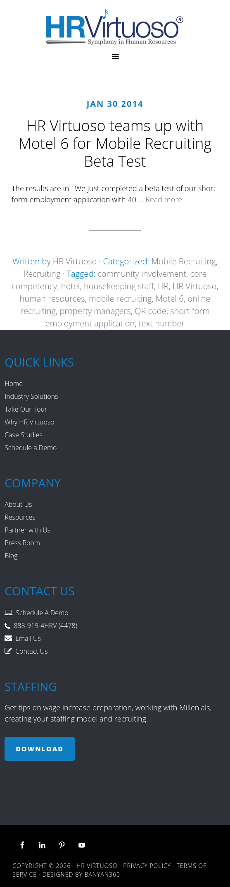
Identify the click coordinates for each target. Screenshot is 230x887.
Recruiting (41, 273)
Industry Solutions (31, 396)
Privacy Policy (147, 866)
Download (40, 748)
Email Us (28, 638)
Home (14, 383)
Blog (11, 555)
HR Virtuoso (115, 27)
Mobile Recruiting (184, 261)
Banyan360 (102, 874)
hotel (70, 286)
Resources (20, 517)
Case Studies (24, 434)
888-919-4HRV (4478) (45, 625)
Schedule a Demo (31, 447)
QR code (150, 310)
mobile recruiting (120, 298)
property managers (94, 310)
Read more (163, 199)
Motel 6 (170, 298)
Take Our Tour (26, 409)
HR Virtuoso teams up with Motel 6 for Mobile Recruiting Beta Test (115, 143)
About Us (18, 504)
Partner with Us (27, 530)
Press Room (22, 542)
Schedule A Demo (42, 612)
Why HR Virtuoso (29, 422)
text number (162, 323)
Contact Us (31, 651)
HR (163, 286)
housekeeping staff (119, 286)
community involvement (141, 273)
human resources (52, 298)
